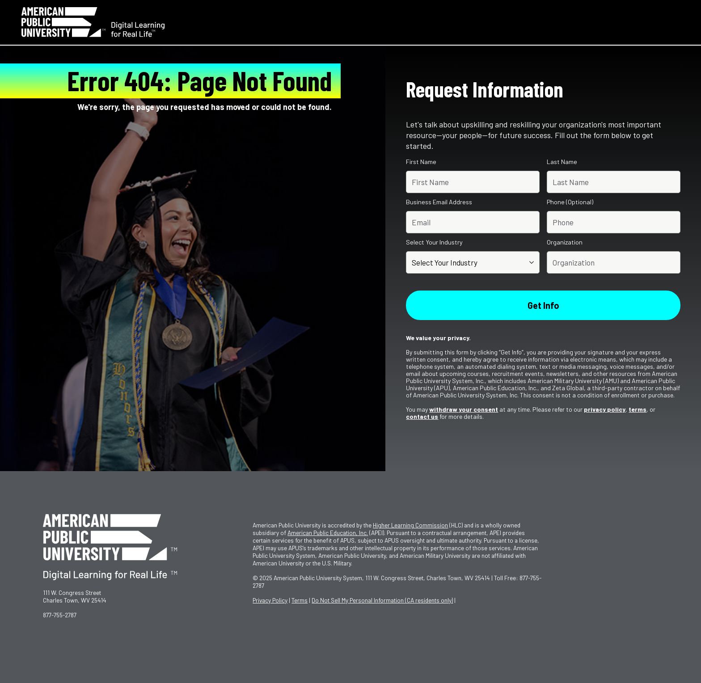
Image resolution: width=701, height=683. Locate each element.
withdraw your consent (463, 409)
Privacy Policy (270, 600)
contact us (422, 416)
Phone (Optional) (570, 202)
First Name (421, 161)
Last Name (562, 161)
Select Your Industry (434, 242)
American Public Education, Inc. (327, 532)
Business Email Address (439, 202)
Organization (565, 242)
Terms (299, 600)
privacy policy (604, 409)
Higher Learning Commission (410, 525)
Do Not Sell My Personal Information (382, 600)
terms (637, 409)
